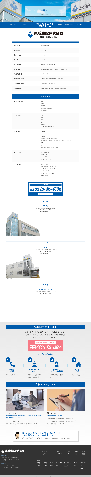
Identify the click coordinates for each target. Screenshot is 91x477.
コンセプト (17, 24)
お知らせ (68, 451)
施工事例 (38, 465)
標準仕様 (44, 453)
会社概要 (72, 24)
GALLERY (52, 450)
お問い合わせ (79, 24)
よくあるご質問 (59, 453)
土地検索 (83, 451)
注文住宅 (51, 462)
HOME (11, 24)
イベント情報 (69, 453)
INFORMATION (69, 450)
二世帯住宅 (45, 462)
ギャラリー (30, 24)
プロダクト (23, 24)
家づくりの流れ (45, 451)
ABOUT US (77, 450)
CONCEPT (44, 450)
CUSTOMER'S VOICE (60, 450)
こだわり (44, 454)
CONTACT (83, 450)
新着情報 (67, 24)
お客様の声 (61, 24)
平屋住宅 (38, 462)
